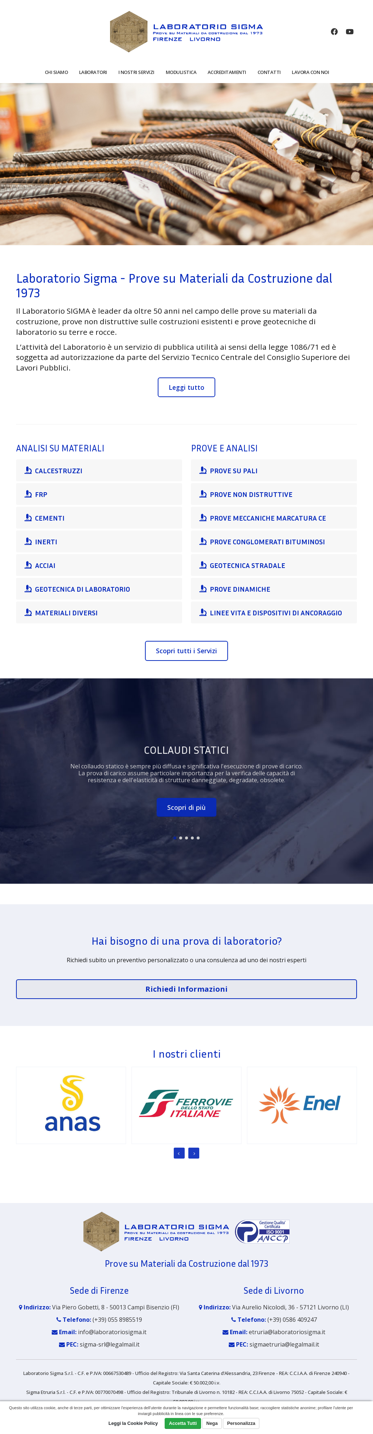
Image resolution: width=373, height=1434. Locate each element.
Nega (211, 1423)
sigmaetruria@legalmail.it (284, 1344)
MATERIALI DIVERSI (61, 612)
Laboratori (93, 72)
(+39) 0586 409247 (292, 1320)
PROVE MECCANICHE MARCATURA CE (262, 517)
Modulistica (181, 72)
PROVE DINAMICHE (234, 588)
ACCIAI (39, 565)
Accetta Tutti (183, 1423)
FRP (35, 494)
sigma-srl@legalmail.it (110, 1344)
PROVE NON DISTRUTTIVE (245, 494)
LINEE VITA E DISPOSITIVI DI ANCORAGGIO (270, 612)
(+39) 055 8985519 (117, 1320)
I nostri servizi (136, 72)
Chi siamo (56, 72)
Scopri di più (186, 807)
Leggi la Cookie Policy (133, 1423)
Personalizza (241, 1423)
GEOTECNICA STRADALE (242, 565)
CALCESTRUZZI (53, 470)
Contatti (269, 72)
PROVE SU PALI (228, 470)
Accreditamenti (227, 72)
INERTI (40, 541)
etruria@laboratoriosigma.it (287, 1332)
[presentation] (179, 1153)
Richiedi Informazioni (186, 989)
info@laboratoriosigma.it (112, 1332)
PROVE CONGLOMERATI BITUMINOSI (262, 541)
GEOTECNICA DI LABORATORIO (77, 588)
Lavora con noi (310, 72)
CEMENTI (44, 517)
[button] (175, 838)
